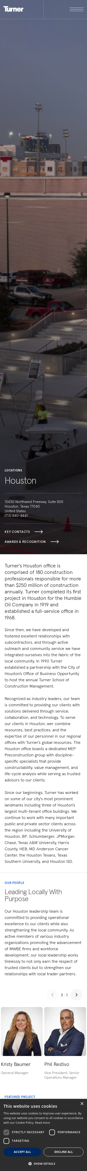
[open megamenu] (64, 9)
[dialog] (43, 1135)
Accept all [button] (22, 1152)
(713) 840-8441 (16, 515)
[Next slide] (76, 995)
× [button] (82, 1104)
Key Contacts (24, 532)
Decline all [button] (63, 1152)
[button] (43, 1163)
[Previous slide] (52, 995)
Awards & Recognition (32, 542)
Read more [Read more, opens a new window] (42, 1123)
